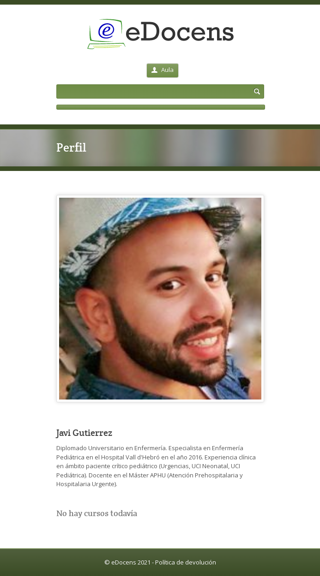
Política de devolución (185, 562)
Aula (162, 69)
